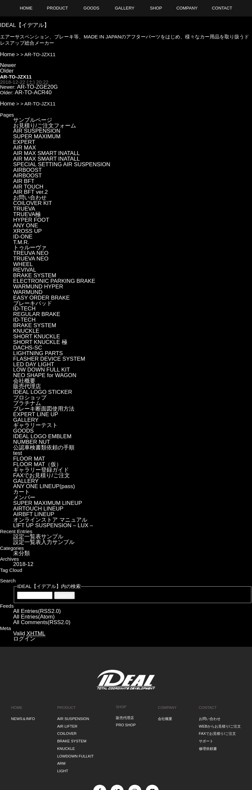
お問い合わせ (28, 183)
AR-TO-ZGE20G (35, 83)
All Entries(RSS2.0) (34, 556)
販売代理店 (25, 350)
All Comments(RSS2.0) (38, 566)
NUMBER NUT (29, 400)
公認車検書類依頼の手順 (40, 405)
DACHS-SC (26, 316)
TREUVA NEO (29, 232)
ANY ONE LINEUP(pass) (40, 439)
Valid (27, 577)
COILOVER (66, 671)
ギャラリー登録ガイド (37, 424)
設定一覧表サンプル (35, 484)
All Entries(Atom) (31, 561)
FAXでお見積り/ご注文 (38, 429)
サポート (206, 678)
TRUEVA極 (25, 198)
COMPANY (167, 649)
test (17, 410)
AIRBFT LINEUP (31, 464)
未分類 (20, 500)
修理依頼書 (208, 684)
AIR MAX (23, 139)
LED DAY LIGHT (31, 331)
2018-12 (22, 510)
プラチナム (25, 365)
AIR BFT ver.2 (28, 178)
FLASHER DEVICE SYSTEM (45, 326)
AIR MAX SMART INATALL (43, 144)
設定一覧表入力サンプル (40, 489)
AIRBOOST (26, 158)
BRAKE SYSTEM (32, 252)
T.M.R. (20, 222)
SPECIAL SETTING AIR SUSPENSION (56, 153)
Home (6, 53)
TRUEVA (23, 193)
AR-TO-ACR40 (30, 88)
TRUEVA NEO (29, 237)
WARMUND (26, 267)
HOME (16, 649)
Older (6, 68)
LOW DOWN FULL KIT (38, 336)
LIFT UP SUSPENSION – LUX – (48, 474)
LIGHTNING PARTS (35, 321)
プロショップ (28, 360)
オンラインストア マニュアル (45, 469)
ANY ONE (24, 208)
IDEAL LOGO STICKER (39, 355)
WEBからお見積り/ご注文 (220, 665)
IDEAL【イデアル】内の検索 (48, 531)
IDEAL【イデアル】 (22, 24)
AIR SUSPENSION (34, 124)
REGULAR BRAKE (34, 286)
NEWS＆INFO (23, 659)
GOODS (22, 390)
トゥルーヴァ (28, 227)
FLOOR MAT (27, 415)
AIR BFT (22, 168)
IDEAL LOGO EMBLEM (39, 395)
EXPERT (23, 134)
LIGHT (62, 703)
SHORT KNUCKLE (34, 306)
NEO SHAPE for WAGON (41, 341)
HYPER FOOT (29, 203)
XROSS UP (26, 212)
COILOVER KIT (30, 188)
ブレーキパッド (30, 277)
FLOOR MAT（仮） (34, 419)
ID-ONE (22, 217)
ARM (61, 697)
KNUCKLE (24, 301)
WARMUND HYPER (35, 262)
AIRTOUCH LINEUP (35, 459)
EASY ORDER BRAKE (38, 272)
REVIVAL (23, 247)
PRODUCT (66, 649)
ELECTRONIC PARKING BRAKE (49, 257)
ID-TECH (23, 281)
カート (20, 444)
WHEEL (22, 242)
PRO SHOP (125, 665)
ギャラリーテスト (32, 385)
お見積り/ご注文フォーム (41, 119)
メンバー (23, 449)
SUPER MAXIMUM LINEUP (43, 454)
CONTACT (208, 649)
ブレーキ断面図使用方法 (40, 370)
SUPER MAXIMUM (34, 129)
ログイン (23, 582)
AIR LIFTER (67, 665)
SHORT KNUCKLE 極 (37, 311)
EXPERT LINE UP (33, 375)
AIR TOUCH (26, 173)
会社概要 (23, 346)
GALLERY (24, 380)
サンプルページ (30, 114)
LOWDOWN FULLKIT (75, 690)
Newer (7, 63)
